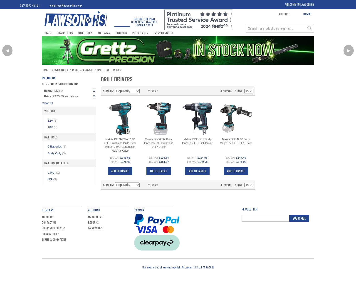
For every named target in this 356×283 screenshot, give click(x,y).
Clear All (47, 103)
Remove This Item (94, 90)
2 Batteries (57, 146)
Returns (93, 222)
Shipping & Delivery (53, 228)
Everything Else (163, 33)
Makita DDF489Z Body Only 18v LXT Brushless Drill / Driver (158, 143)
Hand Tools (85, 33)
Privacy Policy (50, 234)
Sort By (108, 91)
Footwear (104, 33)
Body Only (57, 153)
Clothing (121, 33)
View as (152, 91)
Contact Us (49, 222)
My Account (95, 217)
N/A (52, 179)
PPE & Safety (140, 33)
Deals (47, 33)
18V (52, 127)
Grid (162, 91)
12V (52, 120)
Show (238, 91)
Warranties (95, 228)
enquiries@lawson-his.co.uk (65, 5)
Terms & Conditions (54, 239)
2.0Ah (54, 172)
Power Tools (65, 33)
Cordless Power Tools (86, 70)
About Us (47, 217)
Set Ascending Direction (143, 91)
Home (45, 70)
